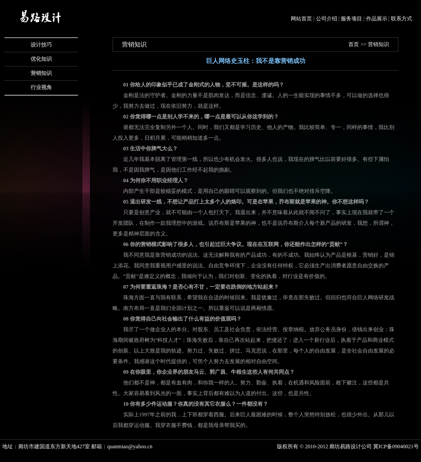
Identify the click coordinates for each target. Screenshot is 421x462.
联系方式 (401, 19)
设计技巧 (41, 45)
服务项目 (351, 19)
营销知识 (41, 73)
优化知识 (41, 59)
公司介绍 (326, 19)
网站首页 (301, 19)
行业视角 (41, 87)
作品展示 (376, 19)
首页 (353, 44)
